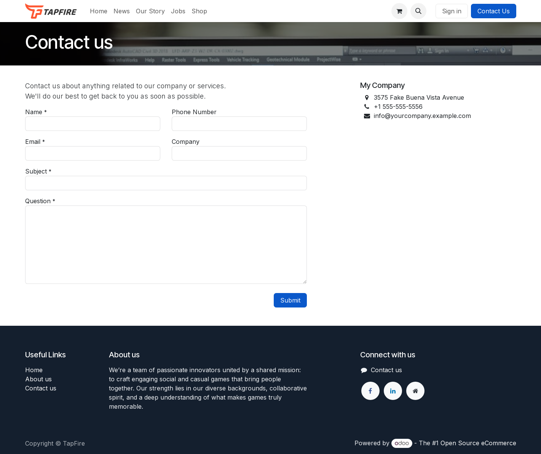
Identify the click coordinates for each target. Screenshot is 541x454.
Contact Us (493, 11)
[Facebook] (370, 391)
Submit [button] (290, 300)
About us (38, 379)
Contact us (40, 388)
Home (34, 370)
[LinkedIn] (393, 391)
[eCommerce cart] (399, 11)
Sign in (451, 11)
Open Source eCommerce (478, 443)
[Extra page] (415, 391)
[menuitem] (98, 11)
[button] (418, 11)
